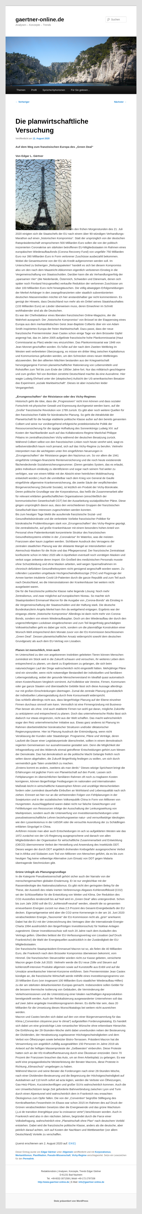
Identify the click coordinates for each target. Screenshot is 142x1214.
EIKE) (72, 1143)
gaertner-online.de (40, 19)
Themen (21, 90)
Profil (34, 90)
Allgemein (67, 1152)
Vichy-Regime (79, 1155)
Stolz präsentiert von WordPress (71, 1201)
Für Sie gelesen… (80, 90)
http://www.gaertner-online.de (53, 1182)
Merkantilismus (24, 1155)
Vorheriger (23, 102)
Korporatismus (103, 1152)
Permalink (28, 1158)
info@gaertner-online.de (91, 1182)
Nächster (120, 102)
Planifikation (39, 1155)
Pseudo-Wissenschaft (59, 1155)
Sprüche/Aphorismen (54, 90)
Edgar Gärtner (48, 1152)
